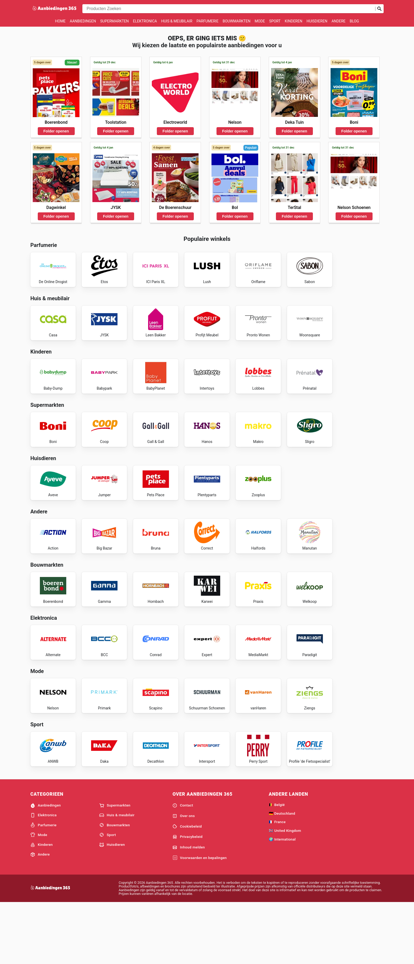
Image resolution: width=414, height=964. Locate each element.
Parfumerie (207, 21)
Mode (260, 21)
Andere (339, 21)
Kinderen (293, 21)
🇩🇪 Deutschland (282, 874)
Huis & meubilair (176, 21)
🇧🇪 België (277, 865)
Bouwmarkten (236, 21)
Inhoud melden (188, 908)
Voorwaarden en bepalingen (199, 918)
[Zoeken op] (379, 8)
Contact (182, 866)
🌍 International (282, 900)
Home (60, 21)
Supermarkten (114, 21)
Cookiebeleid (187, 887)
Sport (274, 21)
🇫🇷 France (277, 883)
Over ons (183, 876)
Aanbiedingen (83, 21)
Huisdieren (317, 21)
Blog (354, 21)
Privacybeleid (187, 897)
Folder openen (56, 131)
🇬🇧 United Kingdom (285, 891)
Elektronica (145, 21)
